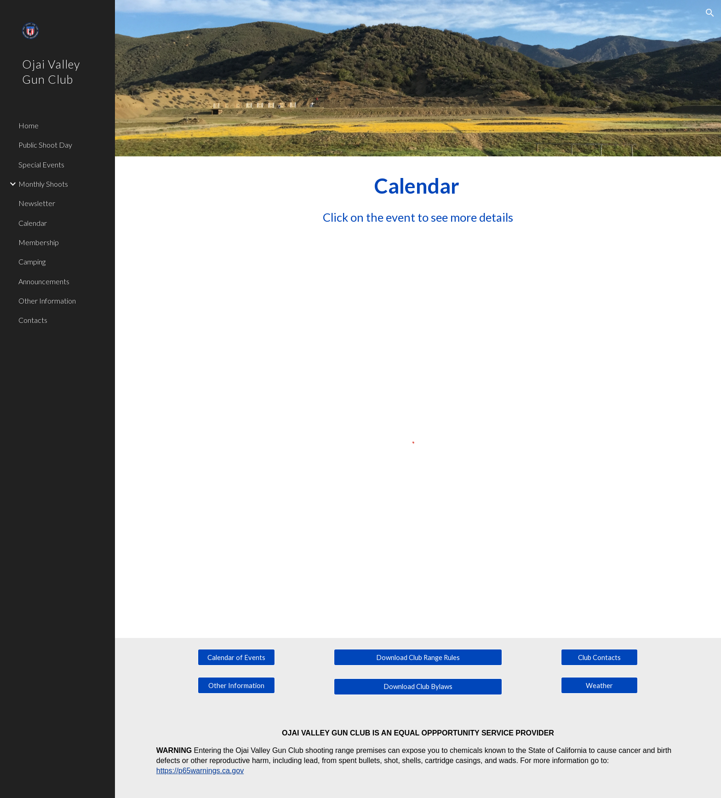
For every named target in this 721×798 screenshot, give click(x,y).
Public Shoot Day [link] (45, 144)
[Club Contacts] (599, 657)
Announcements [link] (43, 281)
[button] (710, 13)
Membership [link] (38, 242)
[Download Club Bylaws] (417, 686)
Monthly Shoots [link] (43, 183)
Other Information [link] (47, 300)
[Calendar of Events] (236, 657)
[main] (418, 198)
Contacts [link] (32, 320)
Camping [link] (32, 261)
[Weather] (599, 685)
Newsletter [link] (36, 203)
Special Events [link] (41, 164)
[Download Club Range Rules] (417, 657)
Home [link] (28, 125)
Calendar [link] (32, 222)
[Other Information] (236, 685)
